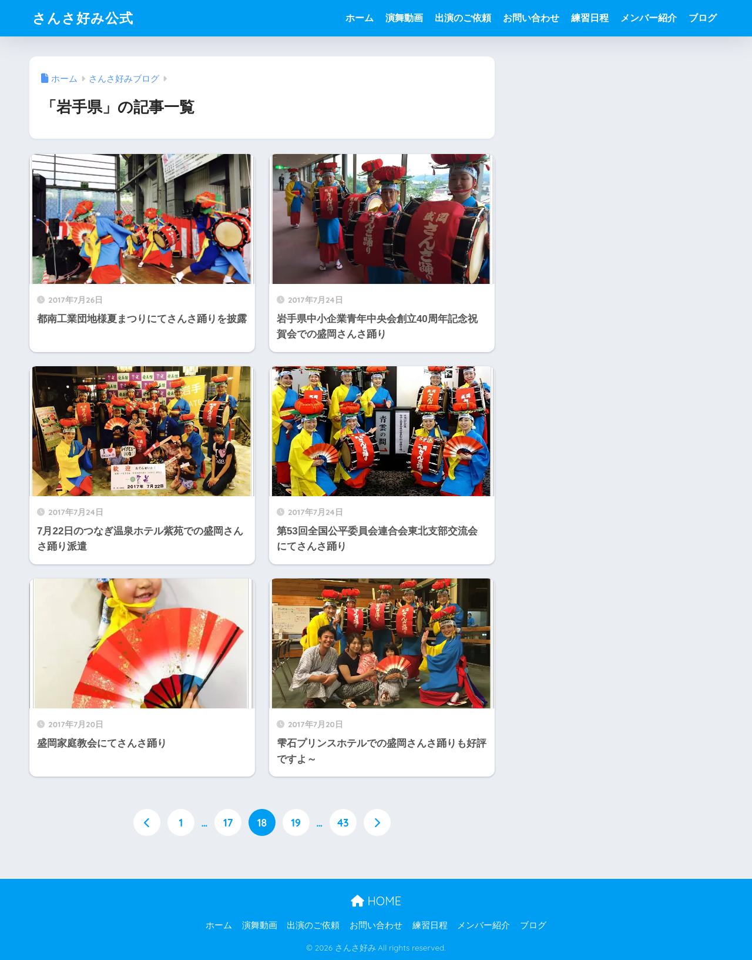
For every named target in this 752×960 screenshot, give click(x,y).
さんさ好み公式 (82, 17)
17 (228, 822)
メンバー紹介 (648, 18)
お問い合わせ (531, 18)
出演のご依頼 (463, 18)
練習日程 (590, 18)
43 (343, 822)
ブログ (703, 18)
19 (296, 822)
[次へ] (377, 822)
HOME (376, 901)
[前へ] (146, 822)
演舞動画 (404, 18)
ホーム (359, 18)
